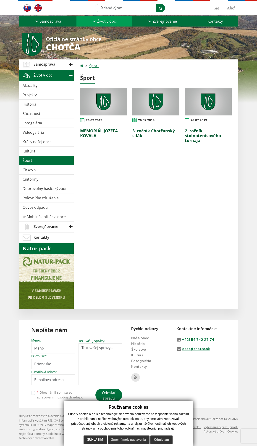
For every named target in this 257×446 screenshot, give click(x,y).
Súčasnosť (31, 113)
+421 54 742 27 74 (198, 340)
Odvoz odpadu (35, 207)
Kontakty (215, 21)
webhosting (27, 429)
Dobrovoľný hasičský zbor (45, 188)
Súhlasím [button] (95, 439)
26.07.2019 (94, 120)
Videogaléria (33, 132)
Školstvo (138, 349)
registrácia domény (32, 434)
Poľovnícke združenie (41, 197)
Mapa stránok (56, 425)
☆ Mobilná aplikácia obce (44, 216)
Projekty (30, 94)
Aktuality (30, 85)
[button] (47, 21)
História (29, 104)
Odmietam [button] (161, 439)
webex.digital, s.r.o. (49, 429)
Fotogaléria (32, 123)
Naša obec (140, 338)
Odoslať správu (108, 395)
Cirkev (29, 169)
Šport (27, 160)
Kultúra (29, 151)
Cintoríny (30, 179)
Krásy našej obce (37, 141)
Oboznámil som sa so (60, 394)
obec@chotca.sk (196, 349)
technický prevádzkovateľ (36, 438)
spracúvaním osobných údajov (60, 397)
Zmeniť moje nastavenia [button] (128, 439)
